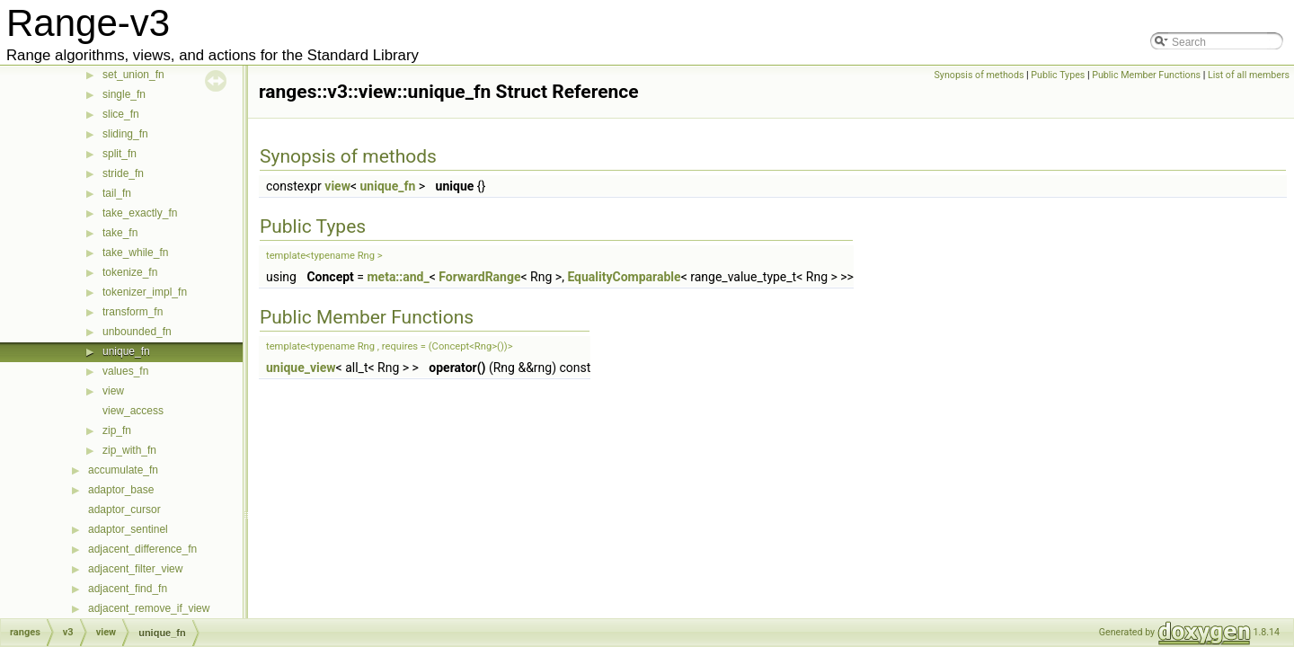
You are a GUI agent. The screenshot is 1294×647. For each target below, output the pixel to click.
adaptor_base (121, 489)
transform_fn (132, 312)
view (113, 391)
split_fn (119, 153)
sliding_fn (125, 134)
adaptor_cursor (124, 509)
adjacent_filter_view (135, 569)
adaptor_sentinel (128, 529)
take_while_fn (135, 252)
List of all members (1249, 75)
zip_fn (116, 430)
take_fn (119, 232)
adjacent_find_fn (127, 588)
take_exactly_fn (139, 213)
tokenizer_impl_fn (144, 292)
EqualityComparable (623, 277)
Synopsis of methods (979, 75)
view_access (133, 410)
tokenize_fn (129, 272)
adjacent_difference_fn (142, 549)
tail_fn (116, 193)
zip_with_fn (129, 450)
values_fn (125, 371)
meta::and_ (398, 277)
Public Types (1058, 75)
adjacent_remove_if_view (148, 608)
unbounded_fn (137, 331)
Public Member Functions (1146, 75)
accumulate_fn (123, 470)
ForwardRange (479, 277)
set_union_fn (133, 74)
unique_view (301, 367)
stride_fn (123, 173)
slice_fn (120, 114)
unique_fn (126, 351)
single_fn (124, 94)
